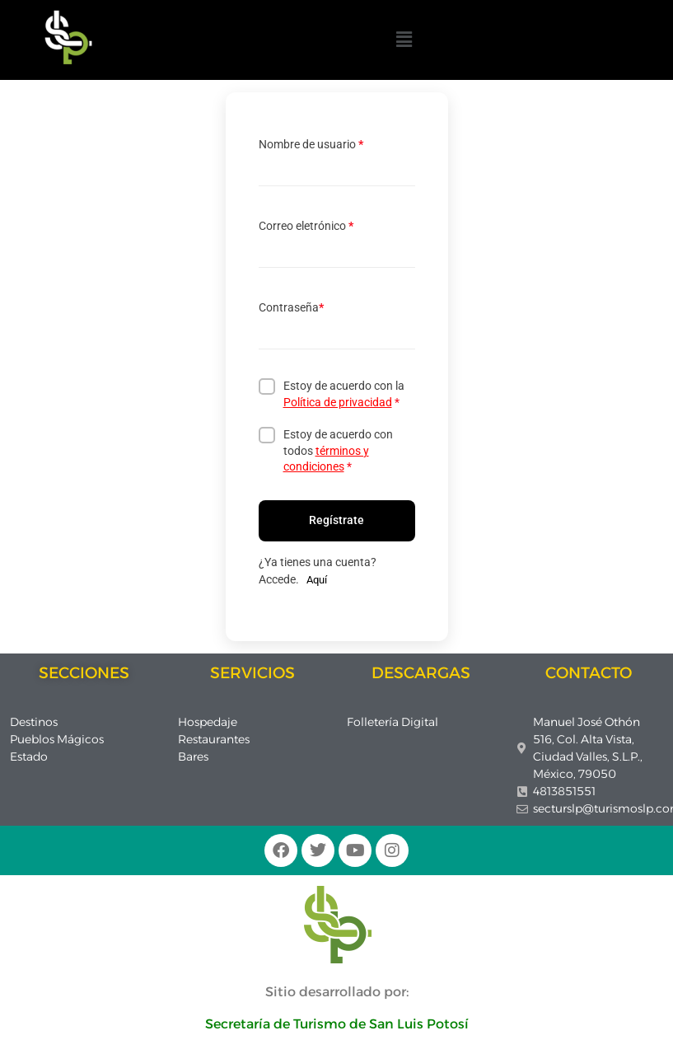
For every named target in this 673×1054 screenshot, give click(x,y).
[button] (404, 39)
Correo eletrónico (306, 226)
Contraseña (291, 307)
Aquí (316, 580)
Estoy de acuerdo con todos (338, 450)
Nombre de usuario (311, 144)
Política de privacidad (337, 402)
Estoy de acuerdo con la (343, 394)
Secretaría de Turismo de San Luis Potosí (337, 1024)
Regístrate (336, 520)
